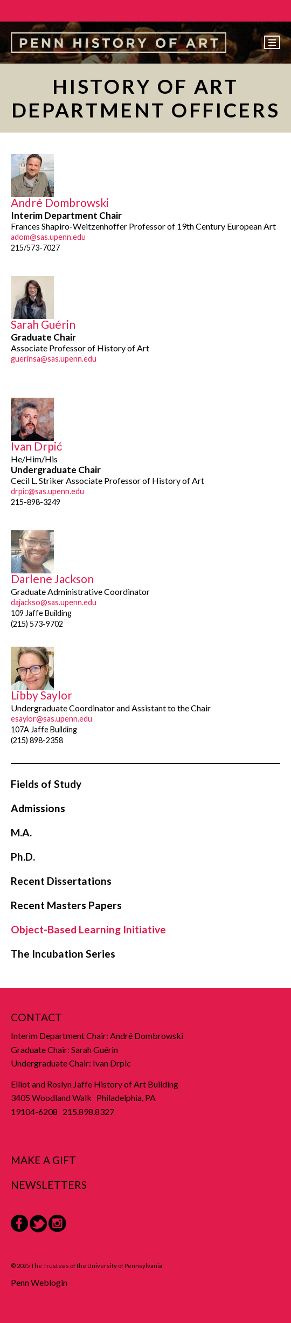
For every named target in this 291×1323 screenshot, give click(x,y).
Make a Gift (43, 1160)
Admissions (38, 808)
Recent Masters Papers (66, 905)
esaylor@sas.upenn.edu (51, 718)
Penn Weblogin (39, 1282)
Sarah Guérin (43, 324)
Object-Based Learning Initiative (88, 929)
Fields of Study (46, 784)
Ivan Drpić (37, 446)
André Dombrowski (60, 202)
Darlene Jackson (52, 578)
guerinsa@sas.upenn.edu (53, 358)
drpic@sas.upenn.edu (47, 491)
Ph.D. (23, 856)
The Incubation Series (63, 953)
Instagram (57, 1223)
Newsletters (49, 1185)
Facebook (19, 1223)
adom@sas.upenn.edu (48, 236)
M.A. (21, 832)
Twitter (38, 1223)
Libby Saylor (41, 695)
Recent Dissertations (61, 881)
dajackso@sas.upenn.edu (53, 602)
